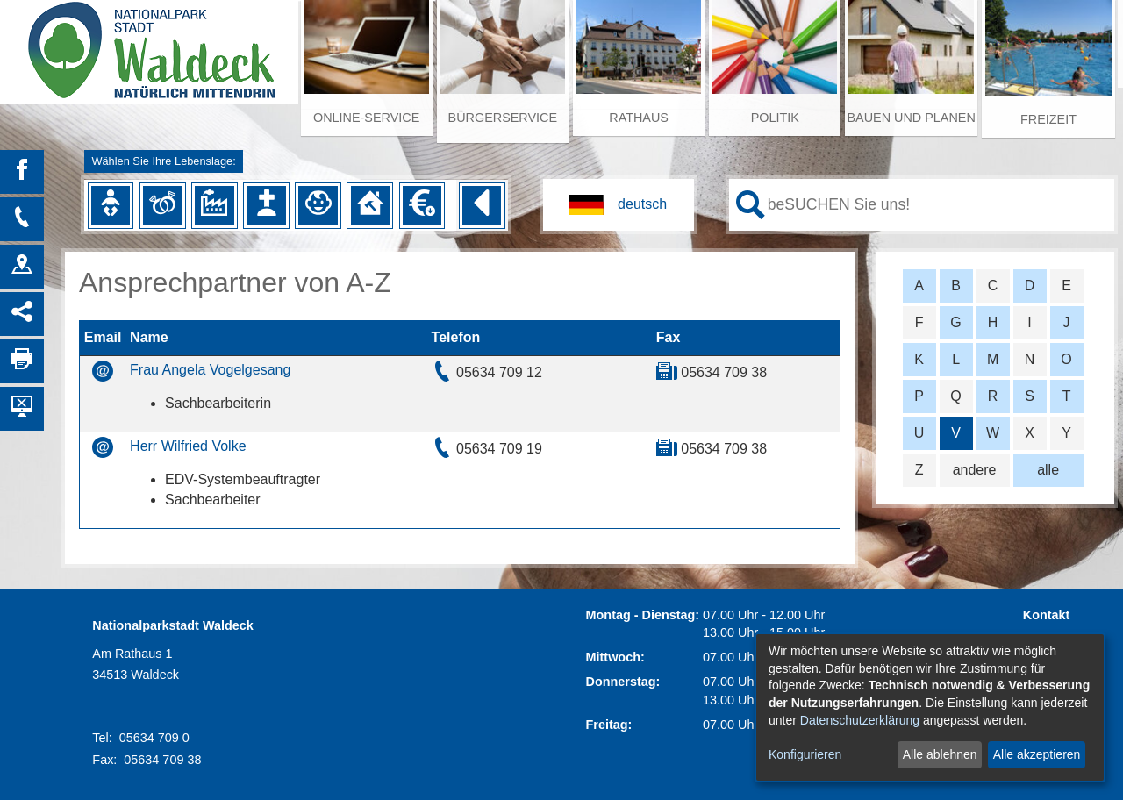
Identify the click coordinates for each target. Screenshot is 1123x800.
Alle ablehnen (940, 754)
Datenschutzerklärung (859, 720)
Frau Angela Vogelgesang (210, 369)
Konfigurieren (805, 754)
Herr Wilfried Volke (188, 446)
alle (1048, 469)
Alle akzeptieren (1037, 754)
